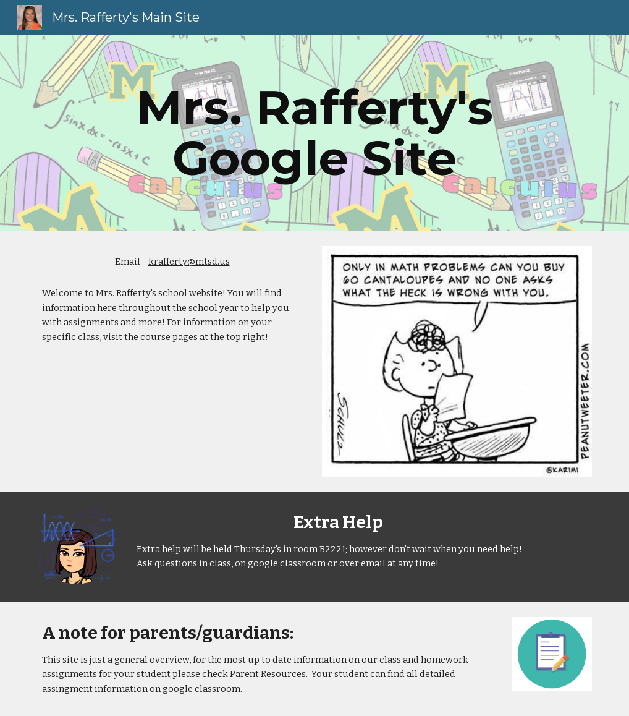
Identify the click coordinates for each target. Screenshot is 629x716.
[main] (315, 133)
